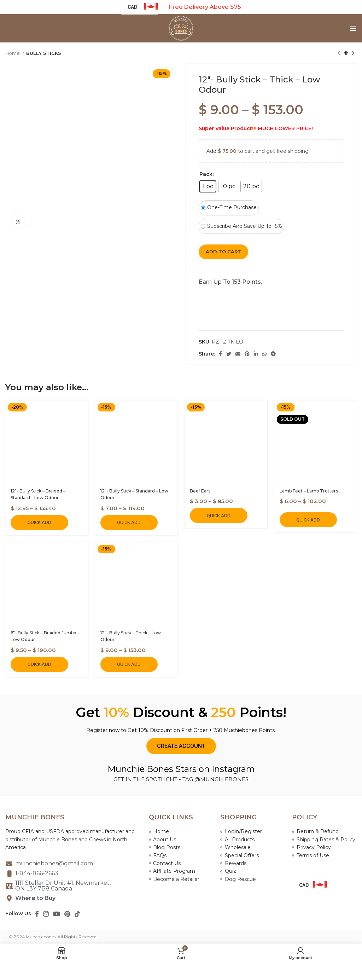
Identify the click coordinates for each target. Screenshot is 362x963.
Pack (205, 174)
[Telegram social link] (273, 353)
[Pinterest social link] (247, 353)
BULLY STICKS (43, 53)
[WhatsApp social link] (264, 353)
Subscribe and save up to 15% (241, 226)
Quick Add (39, 522)
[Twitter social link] (228, 353)
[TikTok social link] (77, 914)
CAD (304, 885)
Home (13, 53)
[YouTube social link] (56, 914)
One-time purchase (229, 207)
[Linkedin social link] (256, 353)
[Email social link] (238, 353)
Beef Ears (200, 491)
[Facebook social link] (220, 353)
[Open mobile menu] (353, 28)
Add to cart (223, 251)
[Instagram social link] (46, 914)
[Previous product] (339, 53)
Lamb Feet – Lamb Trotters (309, 491)
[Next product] (353, 53)
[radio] (208, 186)
